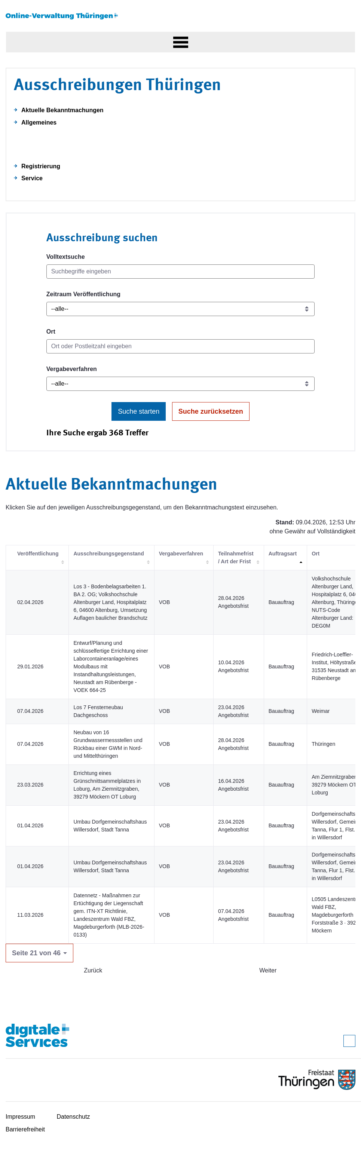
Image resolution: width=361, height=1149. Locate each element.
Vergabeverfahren (71, 369)
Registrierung (40, 166)
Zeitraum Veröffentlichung (83, 294)
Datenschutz (73, 1116)
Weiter (267, 970)
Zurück (93, 970)
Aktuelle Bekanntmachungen (62, 110)
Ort (50, 331)
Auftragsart (283, 554)
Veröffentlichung (37, 554)
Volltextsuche (65, 257)
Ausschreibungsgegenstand (108, 554)
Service (32, 178)
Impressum (20, 1116)
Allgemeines (38, 122)
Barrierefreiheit (25, 1129)
